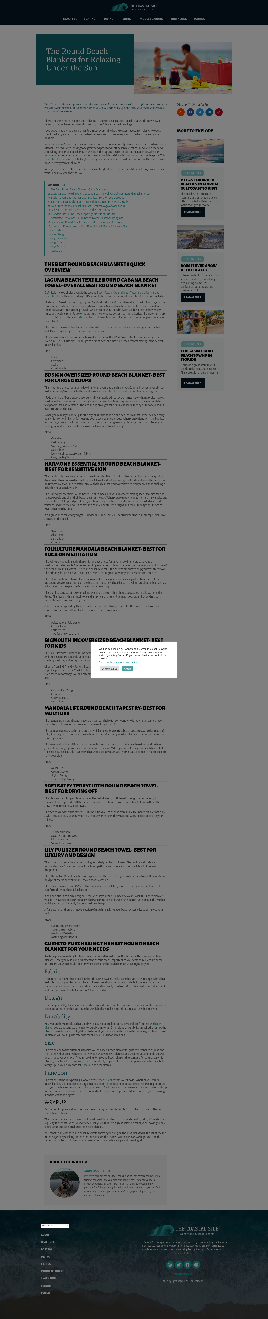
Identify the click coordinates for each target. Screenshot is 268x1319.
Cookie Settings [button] (109, 668)
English (47, 1225)
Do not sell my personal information (118, 662)
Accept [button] (127, 668)
